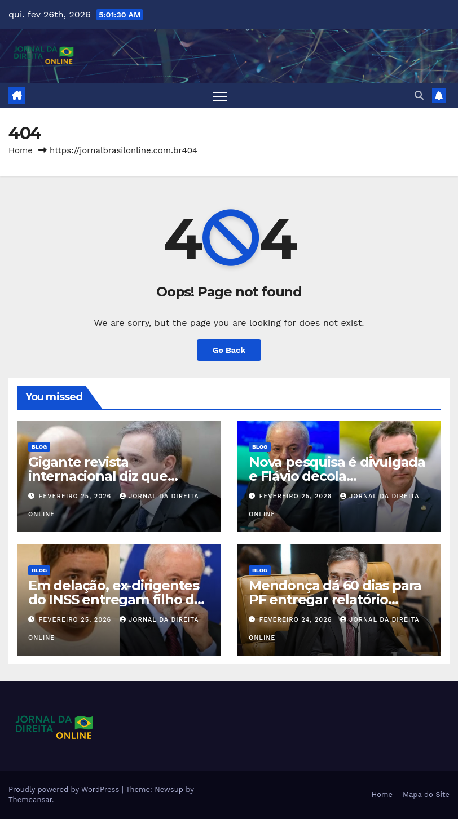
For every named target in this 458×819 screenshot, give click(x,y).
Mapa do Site (426, 794)
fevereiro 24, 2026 (296, 619)
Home (20, 150)
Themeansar (30, 799)
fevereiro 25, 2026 (76, 496)
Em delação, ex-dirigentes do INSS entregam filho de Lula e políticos (115, 599)
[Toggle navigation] (220, 95)
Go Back (229, 350)
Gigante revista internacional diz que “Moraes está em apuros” (111, 476)
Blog (39, 447)
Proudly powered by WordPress (65, 789)
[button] (419, 95)
